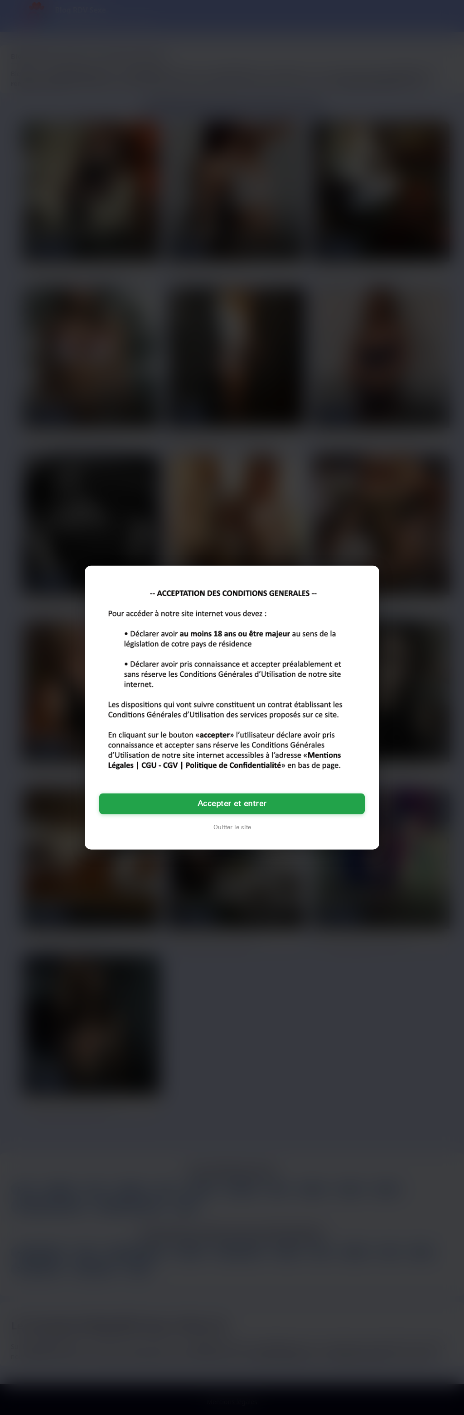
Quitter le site (232, 827)
